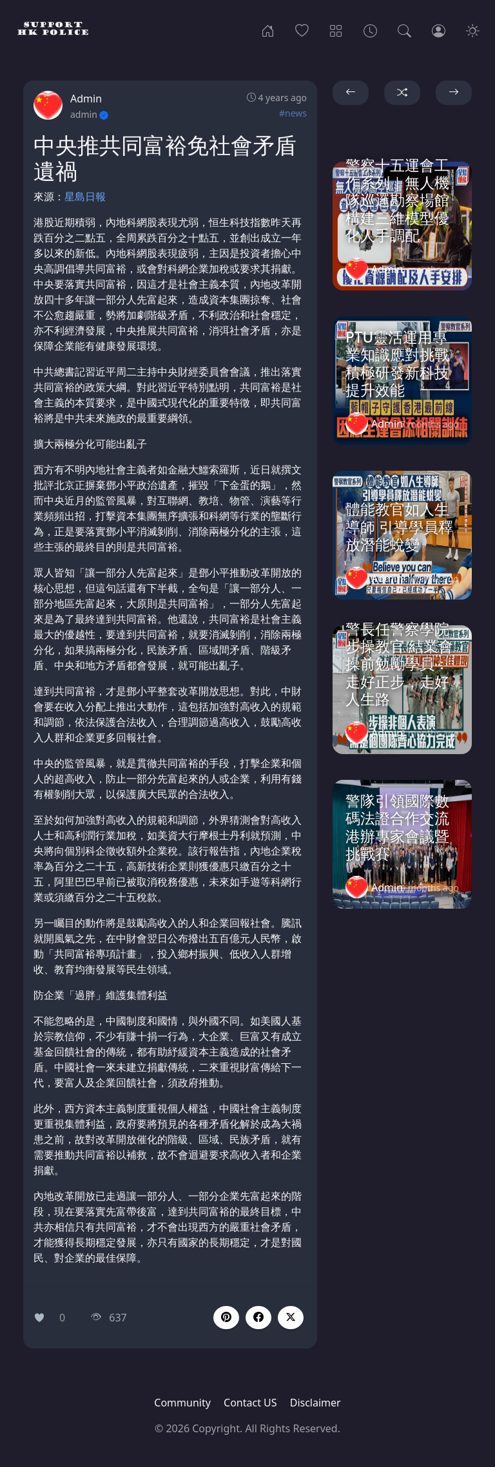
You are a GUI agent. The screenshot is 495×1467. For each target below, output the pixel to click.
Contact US (250, 1403)
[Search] (404, 30)
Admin (86, 98)
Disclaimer (315, 1403)
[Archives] (370, 30)
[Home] (268, 30)
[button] (258, 1317)
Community (182, 1403)
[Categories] (336, 30)
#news (293, 113)
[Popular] (302, 30)
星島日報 (85, 196)
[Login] (439, 30)
